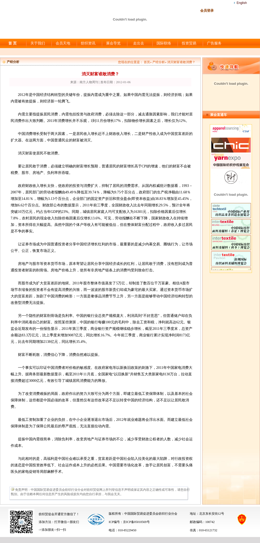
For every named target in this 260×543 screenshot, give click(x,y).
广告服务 (214, 43)
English (242, 3)
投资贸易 (189, 43)
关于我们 (37, 43)
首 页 (12, 43)
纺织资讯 (88, 43)
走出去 (138, 43)
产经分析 (158, 62)
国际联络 (164, 43)
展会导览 (113, 43)
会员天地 (63, 43)
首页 (147, 62)
